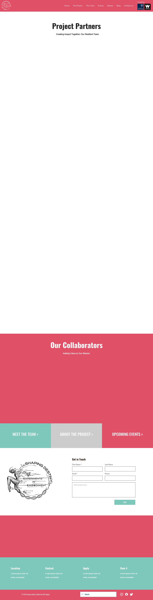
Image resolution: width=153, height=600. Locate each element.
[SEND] (124, 502)
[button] (100, 5)
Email (74, 474)
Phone (107, 474)
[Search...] (98, 594)
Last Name (109, 464)
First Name (76, 464)
